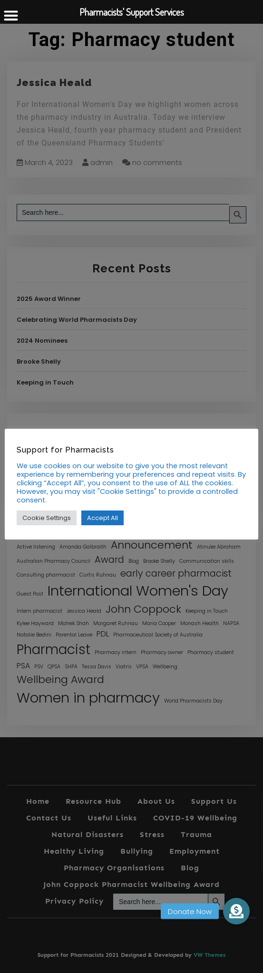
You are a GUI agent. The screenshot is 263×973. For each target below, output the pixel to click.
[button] (236, 911)
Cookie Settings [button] (46, 517)
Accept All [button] (102, 517)
